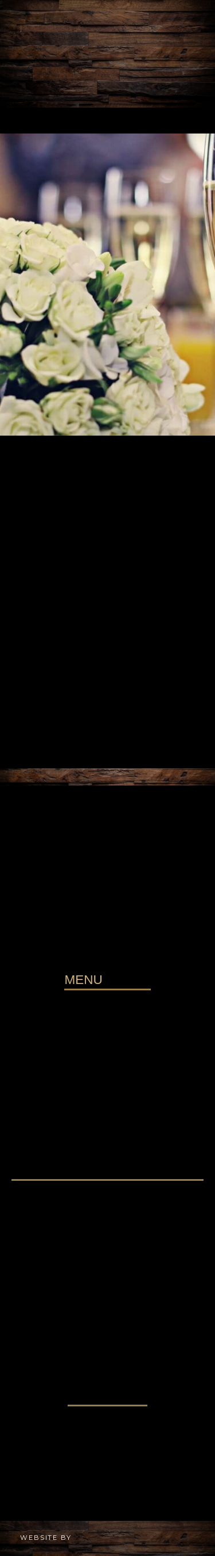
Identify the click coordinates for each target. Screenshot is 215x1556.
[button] (107, 121)
